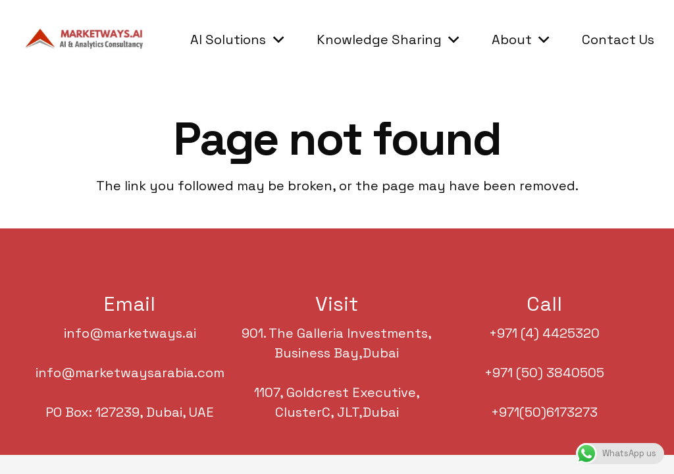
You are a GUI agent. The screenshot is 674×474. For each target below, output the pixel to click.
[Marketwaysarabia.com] (87, 39)
